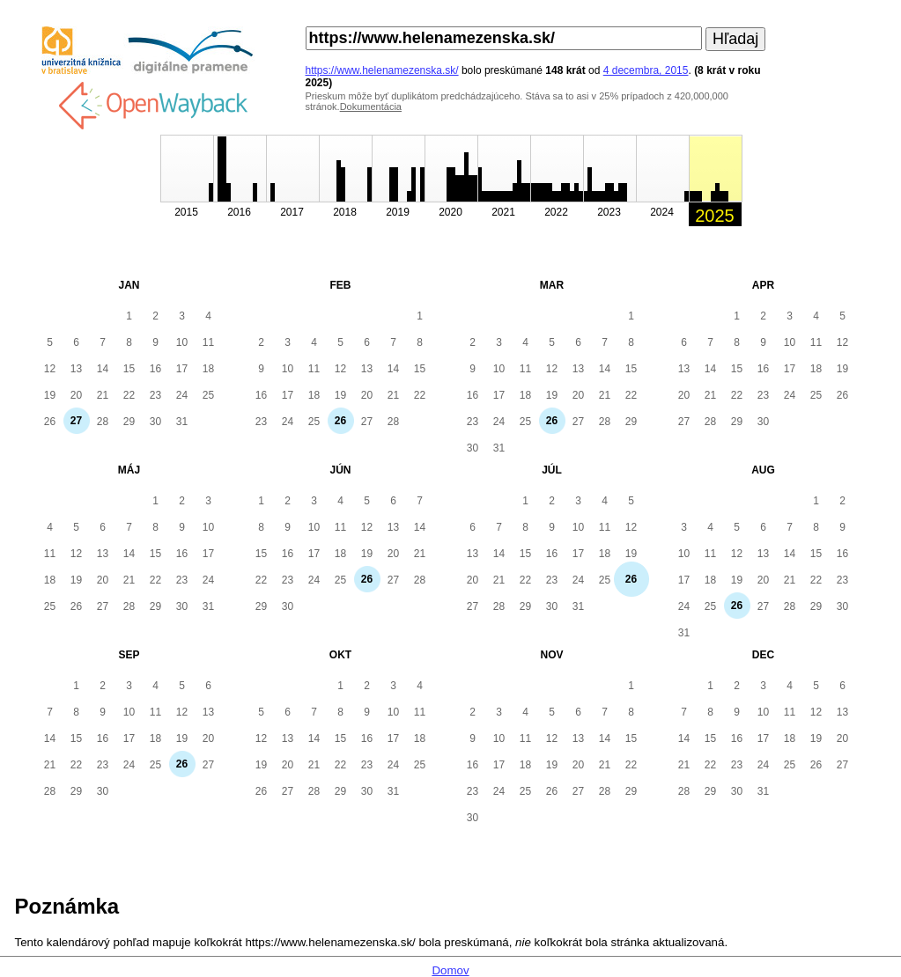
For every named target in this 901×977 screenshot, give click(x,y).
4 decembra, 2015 (646, 70)
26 (340, 421)
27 (76, 421)
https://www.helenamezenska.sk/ (382, 70)
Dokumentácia (371, 106)
